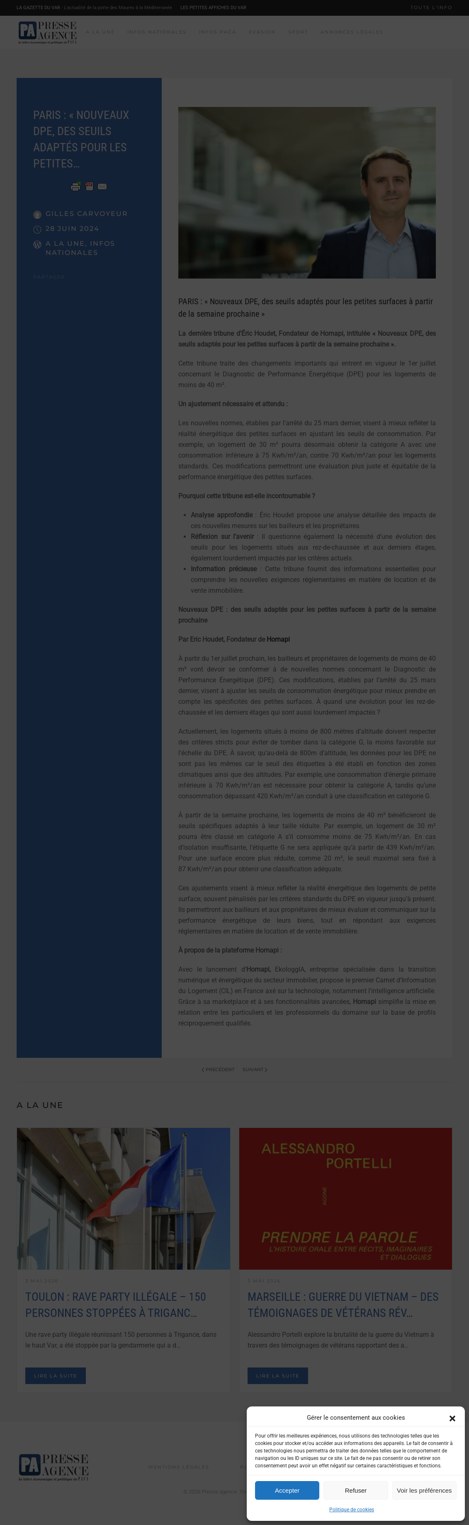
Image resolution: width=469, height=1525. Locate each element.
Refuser (356, 1490)
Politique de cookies (351, 1510)
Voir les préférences (424, 1490)
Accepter (287, 1490)
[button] (452, 1417)
